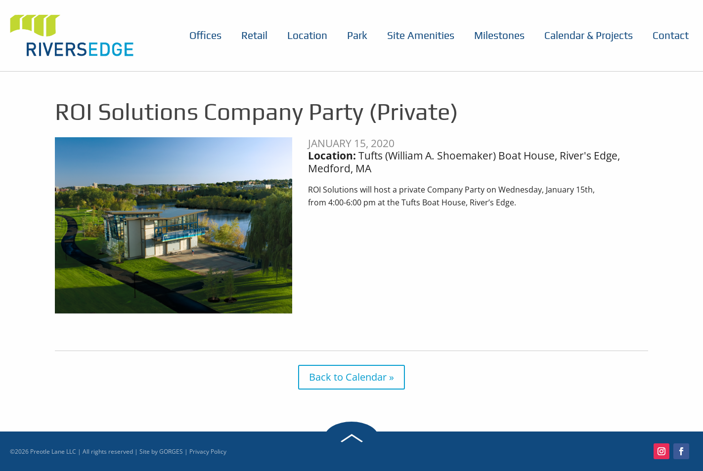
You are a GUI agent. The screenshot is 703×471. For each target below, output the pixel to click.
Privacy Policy (207, 451)
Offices (205, 35)
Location (307, 35)
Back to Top (351, 438)
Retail (254, 35)
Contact (671, 35)
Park (357, 35)
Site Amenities (420, 35)
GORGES (171, 451)
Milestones (499, 35)
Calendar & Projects (588, 35)
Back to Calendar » (351, 377)
